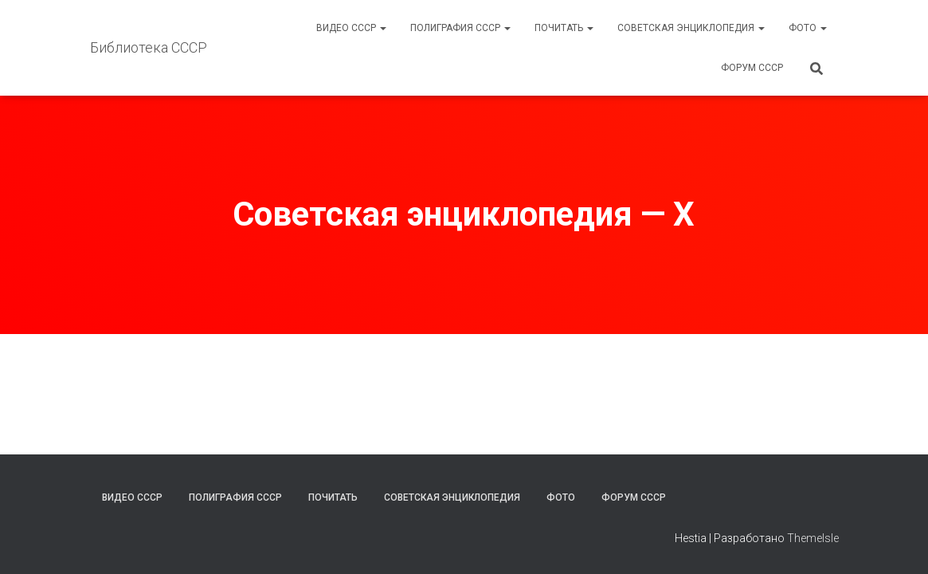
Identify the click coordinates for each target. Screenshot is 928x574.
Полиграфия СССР (460, 27)
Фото (808, 27)
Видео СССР (351, 27)
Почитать (563, 27)
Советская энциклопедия (691, 27)
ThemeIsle (813, 538)
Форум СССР (752, 67)
